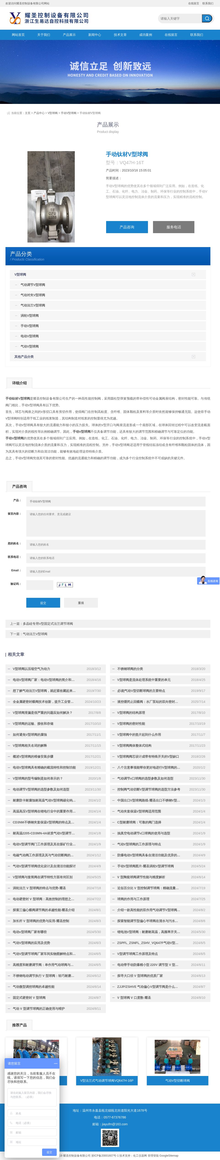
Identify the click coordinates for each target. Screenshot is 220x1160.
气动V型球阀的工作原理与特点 (137, 844)
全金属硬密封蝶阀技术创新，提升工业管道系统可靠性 (45, 702)
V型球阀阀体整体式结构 (132, 745)
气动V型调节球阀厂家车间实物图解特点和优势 (44, 954)
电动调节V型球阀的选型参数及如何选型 (39, 789)
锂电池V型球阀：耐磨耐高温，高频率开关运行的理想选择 (149, 932)
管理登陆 (153, 1155)
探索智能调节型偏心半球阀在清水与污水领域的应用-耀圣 (149, 921)
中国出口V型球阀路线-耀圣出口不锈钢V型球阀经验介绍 (149, 800)
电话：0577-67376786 (110, 1117)
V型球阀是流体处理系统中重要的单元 (141, 680)
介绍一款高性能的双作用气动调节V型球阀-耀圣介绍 (149, 910)
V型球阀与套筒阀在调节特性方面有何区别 (40, 877)
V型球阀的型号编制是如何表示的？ (36, 778)
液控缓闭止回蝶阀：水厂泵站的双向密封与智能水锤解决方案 (149, 702)
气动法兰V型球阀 (35, 634)
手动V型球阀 (68, 113)
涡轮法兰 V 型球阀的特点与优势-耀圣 (37, 888)
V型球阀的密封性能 (129, 723)
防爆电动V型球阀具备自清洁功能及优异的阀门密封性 (149, 855)
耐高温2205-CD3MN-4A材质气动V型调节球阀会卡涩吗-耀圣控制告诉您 (45, 833)
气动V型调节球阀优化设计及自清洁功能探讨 (42, 866)
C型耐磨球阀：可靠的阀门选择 (137, 822)
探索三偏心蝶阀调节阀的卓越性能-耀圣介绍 (41, 910)
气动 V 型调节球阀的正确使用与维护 (36, 1008)
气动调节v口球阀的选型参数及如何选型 (143, 778)
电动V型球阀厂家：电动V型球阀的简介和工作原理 (45, 680)
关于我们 (43, 35)
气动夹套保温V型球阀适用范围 (137, 811)
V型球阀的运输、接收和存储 (31, 723)
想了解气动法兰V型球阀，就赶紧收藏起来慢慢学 (45, 691)
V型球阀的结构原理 (129, 712)
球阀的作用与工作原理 (131, 899)
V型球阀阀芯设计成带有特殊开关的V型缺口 (146, 756)
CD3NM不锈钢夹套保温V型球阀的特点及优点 (43, 822)
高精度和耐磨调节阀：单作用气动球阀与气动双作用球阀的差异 (45, 965)
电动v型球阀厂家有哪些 (27, 932)
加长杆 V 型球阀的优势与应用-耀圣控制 (39, 921)
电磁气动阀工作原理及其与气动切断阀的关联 (43, 855)
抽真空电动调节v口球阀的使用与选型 (141, 833)
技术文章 (120, 35)
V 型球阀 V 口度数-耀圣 (132, 997)
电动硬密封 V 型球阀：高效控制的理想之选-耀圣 (45, 899)
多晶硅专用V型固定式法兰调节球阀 (48, 623)
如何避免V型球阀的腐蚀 (28, 734)
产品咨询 (127, 227)
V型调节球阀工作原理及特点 (135, 954)
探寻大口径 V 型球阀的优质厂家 (138, 976)
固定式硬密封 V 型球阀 (27, 997)
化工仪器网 (140, 1155)
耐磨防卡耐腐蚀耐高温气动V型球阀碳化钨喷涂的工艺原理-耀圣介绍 (45, 800)
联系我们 (207, 3)
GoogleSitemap (168, 1155)
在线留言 (193, 3)
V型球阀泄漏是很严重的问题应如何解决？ (40, 712)
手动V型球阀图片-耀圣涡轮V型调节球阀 (143, 866)
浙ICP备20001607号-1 (105, 1155)
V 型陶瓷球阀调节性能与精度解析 (139, 877)
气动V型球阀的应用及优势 (29, 943)
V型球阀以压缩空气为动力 (29, 669)
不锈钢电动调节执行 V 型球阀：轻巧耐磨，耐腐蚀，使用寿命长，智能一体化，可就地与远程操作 (45, 976)
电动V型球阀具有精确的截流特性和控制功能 (42, 767)
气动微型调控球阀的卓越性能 (31, 987)
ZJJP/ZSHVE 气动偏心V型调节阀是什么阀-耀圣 (149, 987)
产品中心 (39, 113)
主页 (27, 113)
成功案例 (145, 35)
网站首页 (18, 35)
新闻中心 (94, 35)
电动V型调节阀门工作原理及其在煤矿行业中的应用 (45, 844)
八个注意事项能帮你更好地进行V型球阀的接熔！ (149, 767)
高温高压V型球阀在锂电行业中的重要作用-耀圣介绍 (45, 811)
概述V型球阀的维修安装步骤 (31, 756)
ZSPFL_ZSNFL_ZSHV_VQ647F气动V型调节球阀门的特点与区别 (149, 943)
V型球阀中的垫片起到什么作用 (137, 734)
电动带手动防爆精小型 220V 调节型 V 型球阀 (147, 965)
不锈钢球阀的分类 (128, 669)
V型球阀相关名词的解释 (28, 745)
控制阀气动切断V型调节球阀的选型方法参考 (146, 789)
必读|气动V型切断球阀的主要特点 (139, 691)
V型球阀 (53, 113)
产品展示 (69, 35)
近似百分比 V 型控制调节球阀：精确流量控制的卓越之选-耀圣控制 (149, 888)
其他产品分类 (24, 357)
